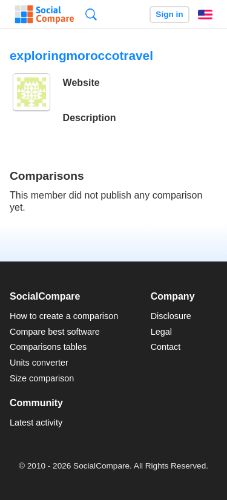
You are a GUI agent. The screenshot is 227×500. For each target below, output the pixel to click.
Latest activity (36, 422)
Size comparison (42, 378)
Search (91, 14)
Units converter (39, 362)
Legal (161, 332)
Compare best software (55, 332)
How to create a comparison (64, 316)
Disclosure (171, 316)
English (205, 14)
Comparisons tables (48, 347)
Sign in (169, 14)
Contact (166, 347)
